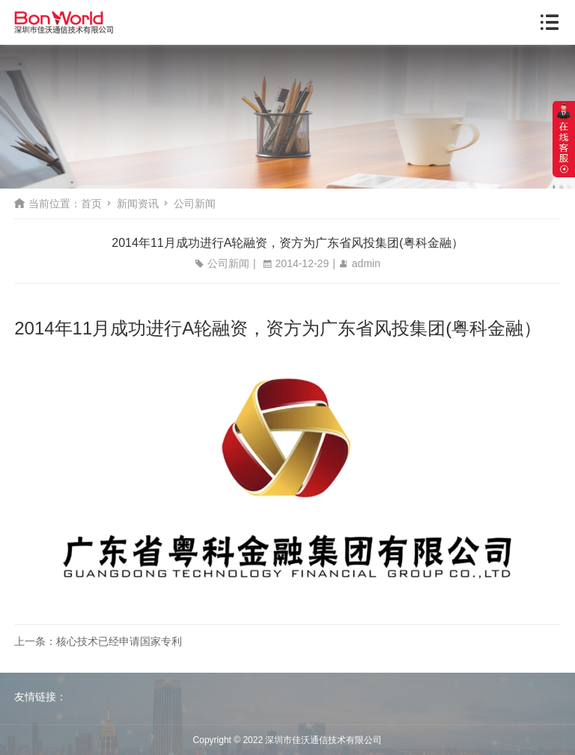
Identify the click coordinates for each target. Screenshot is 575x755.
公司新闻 (195, 204)
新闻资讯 (138, 204)
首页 (91, 204)
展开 (564, 139)
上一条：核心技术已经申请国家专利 (98, 641)
